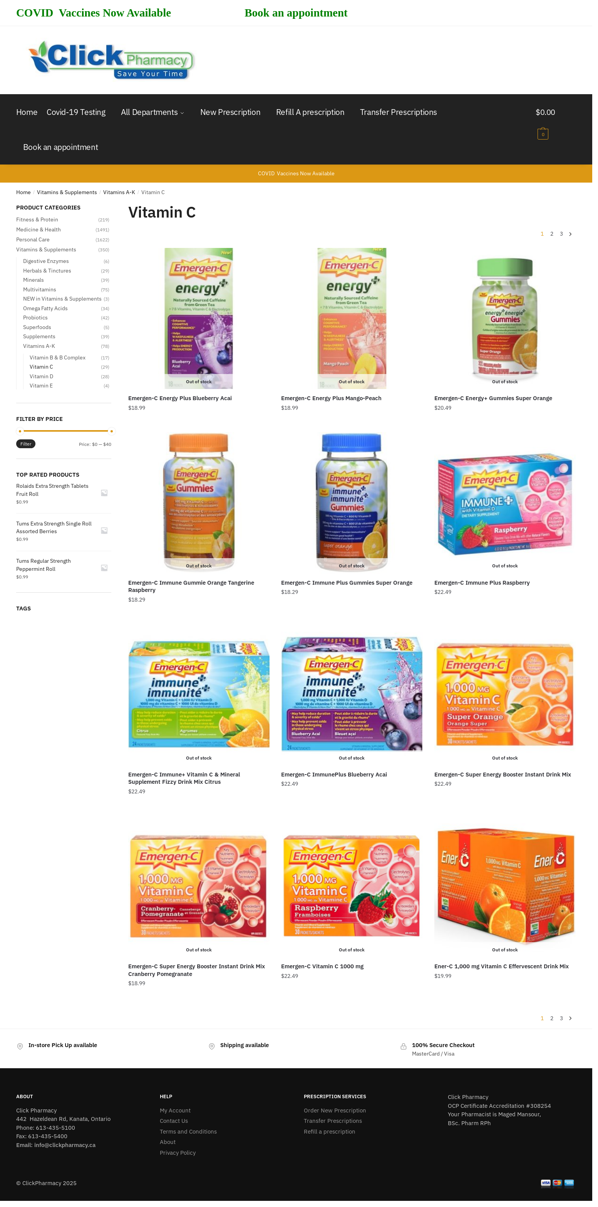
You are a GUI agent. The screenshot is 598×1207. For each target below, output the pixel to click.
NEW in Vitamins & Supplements (62, 298)
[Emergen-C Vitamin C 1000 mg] (351, 886)
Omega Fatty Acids (45, 308)
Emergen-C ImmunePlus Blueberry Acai (334, 774)
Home (23, 192)
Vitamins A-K (119, 192)
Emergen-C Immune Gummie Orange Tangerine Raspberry (191, 586)
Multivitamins (39, 289)
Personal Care (33, 239)
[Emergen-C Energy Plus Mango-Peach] (351, 318)
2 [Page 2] (551, 233)
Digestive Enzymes (46, 261)
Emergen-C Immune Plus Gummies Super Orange (346, 582)
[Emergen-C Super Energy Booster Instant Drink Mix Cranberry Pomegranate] (199, 886)
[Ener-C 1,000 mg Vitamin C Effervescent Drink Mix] (505, 886)
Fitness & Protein (37, 219)
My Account (175, 1110)
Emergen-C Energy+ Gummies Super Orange (493, 398)
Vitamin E (41, 385)
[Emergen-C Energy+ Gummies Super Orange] (505, 318)
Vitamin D (41, 376)
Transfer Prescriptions (333, 1120)
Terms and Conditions (188, 1131)
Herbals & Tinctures (47, 270)
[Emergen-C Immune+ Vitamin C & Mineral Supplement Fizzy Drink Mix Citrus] (199, 694)
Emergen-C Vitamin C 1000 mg (322, 966)
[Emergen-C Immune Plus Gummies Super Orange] (351, 502)
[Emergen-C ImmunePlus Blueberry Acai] (351, 694)
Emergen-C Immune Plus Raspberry (482, 582)
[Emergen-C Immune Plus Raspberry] (505, 502)
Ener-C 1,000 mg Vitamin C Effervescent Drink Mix (501, 966)
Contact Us (174, 1120)
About (168, 1141)
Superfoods (37, 327)
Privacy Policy (178, 1152)
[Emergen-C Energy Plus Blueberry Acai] (199, 318)
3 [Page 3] (561, 233)
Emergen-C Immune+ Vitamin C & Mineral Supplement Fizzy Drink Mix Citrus (184, 778)
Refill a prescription (329, 1131)
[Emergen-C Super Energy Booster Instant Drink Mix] (505, 694)
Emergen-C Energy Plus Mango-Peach (331, 398)
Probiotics (35, 317)
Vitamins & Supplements (67, 192)
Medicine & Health (38, 229)
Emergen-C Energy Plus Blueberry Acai (180, 398)
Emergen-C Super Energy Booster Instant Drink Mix (502, 774)
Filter (25, 444)
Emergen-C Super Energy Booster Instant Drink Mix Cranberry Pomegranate (196, 970)
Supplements (39, 336)
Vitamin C (41, 366)
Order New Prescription (335, 1110)
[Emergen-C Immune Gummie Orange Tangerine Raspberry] (199, 502)
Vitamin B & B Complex (57, 357)
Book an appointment (296, 13)
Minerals (33, 279)
